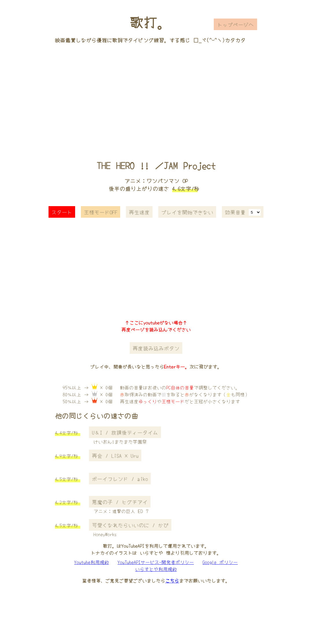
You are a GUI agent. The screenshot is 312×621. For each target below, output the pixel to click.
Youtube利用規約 (91, 561)
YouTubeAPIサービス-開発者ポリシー (156, 561)
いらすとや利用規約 (156, 568)
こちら (172, 580)
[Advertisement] (156, 93)
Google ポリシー (220, 561)
